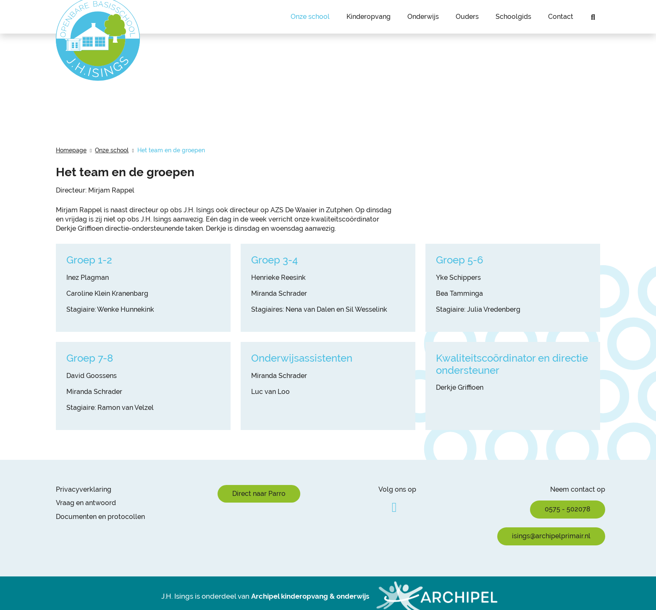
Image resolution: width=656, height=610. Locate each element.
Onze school (310, 17)
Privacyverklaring (83, 489)
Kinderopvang (368, 17)
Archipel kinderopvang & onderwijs (310, 596)
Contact (560, 17)
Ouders (467, 17)
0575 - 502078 (567, 509)
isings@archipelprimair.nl (551, 536)
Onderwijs (423, 17)
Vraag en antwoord (86, 503)
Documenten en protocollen (100, 517)
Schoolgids (513, 17)
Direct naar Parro (259, 494)
